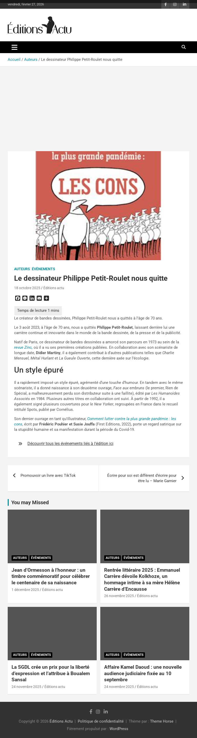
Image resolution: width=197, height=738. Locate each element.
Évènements (43, 269)
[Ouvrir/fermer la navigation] (14, 47)
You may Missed (30, 502)
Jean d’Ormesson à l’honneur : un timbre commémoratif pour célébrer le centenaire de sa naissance (51, 576)
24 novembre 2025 (26, 687)
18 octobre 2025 (27, 288)
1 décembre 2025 (25, 590)
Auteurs (22, 269)
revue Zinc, (23, 347)
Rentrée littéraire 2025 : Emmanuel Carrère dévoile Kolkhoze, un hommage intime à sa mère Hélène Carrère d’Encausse (142, 579)
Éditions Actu (61, 721)
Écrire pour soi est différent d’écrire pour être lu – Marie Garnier (141, 478)
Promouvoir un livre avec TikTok (48, 475)
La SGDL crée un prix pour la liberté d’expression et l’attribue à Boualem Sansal (51, 673)
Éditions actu (53, 288)
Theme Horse (161, 721)
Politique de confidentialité (101, 721)
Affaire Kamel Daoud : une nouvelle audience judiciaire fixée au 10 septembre (143, 673)
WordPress (119, 728)
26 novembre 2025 (119, 596)
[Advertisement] (98, 105)
